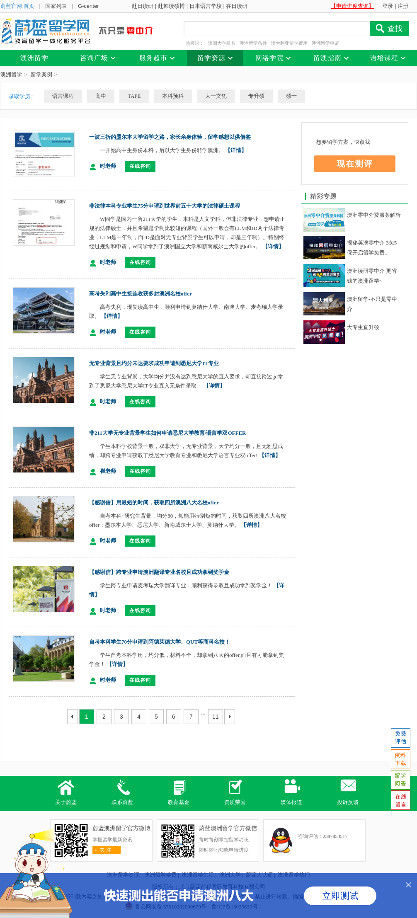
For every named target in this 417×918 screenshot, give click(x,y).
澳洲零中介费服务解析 (374, 215)
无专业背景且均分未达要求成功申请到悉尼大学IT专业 (154, 363)
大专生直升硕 (363, 327)
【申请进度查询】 (352, 6)
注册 (403, 6)
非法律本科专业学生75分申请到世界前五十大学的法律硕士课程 (164, 206)
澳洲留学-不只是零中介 (372, 304)
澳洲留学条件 (253, 43)
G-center (88, 6)
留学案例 (41, 74)
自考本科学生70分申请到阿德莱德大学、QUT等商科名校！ (159, 642)
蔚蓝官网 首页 (17, 6)
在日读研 (236, 6)
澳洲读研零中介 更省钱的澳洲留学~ (372, 276)
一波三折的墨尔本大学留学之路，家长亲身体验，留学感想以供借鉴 (170, 137)
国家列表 (56, 6)
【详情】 (236, 150)
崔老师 (108, 471)
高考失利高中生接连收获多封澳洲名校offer (140, 294)
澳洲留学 (11, 74)
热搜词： (195, 43)
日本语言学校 (205, 6)
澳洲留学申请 (325, 43)
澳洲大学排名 (221, 43)
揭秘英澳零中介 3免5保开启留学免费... (372, 248)
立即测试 (340, 896)
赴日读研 (142, 6)
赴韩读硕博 (171, 6)
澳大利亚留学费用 (289, 43)
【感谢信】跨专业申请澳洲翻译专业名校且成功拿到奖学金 (159, 572)
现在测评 (355, 163)
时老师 (108, 166)
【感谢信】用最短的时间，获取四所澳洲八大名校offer (154, 502)
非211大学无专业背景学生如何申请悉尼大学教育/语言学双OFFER (167, 433)
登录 (387, 6)
